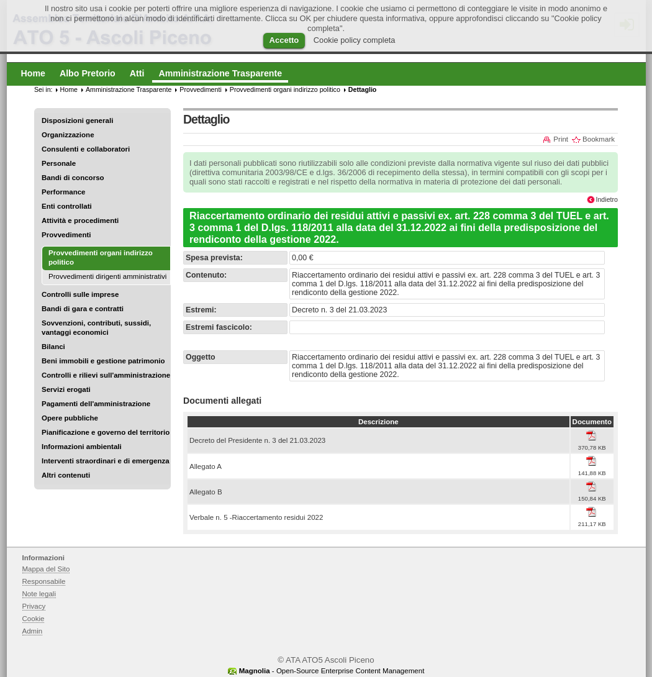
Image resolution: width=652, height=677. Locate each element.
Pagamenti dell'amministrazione (96, 403)
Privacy (34, 606)
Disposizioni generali (77, 120)
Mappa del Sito (46, 569)
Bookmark (598, 139)
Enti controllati (67, 206)
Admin (32, 631)
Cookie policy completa (355, 40)
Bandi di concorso (73, 177)
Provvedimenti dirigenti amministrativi (107, 276)
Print (560, 139)
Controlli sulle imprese (80, 294)
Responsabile (44, 581)
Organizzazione (68, 135)
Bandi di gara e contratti (83, 308)
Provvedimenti (66, 235)
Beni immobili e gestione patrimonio (103, 361)
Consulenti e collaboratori (86, 149)
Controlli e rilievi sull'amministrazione (106, 375)
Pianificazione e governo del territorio (106, 432)
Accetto (284, 40)
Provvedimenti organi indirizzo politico (285, 89)
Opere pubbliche (70, 418)
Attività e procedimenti (80, 220)
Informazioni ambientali (82, 446)
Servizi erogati (66, 389)
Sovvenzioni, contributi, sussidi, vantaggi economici (96, 327)
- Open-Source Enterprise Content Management (332, 671)
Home (69, 89)
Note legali (39, 593)
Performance (64, 192)
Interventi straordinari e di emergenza (106, 461)
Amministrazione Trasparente (128, 89)
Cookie (33, 618)
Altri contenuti (66, 475)
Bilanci (53, 346)
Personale (59, 163)
